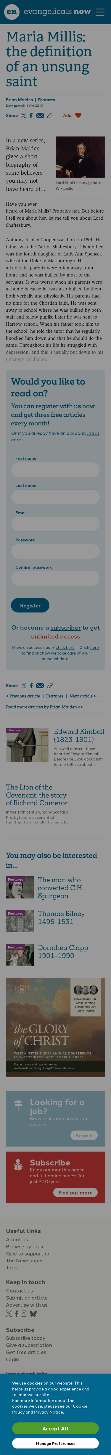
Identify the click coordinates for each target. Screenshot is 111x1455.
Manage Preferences (55, 1443)
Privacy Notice (48, 1412)
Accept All (55, 1428)
